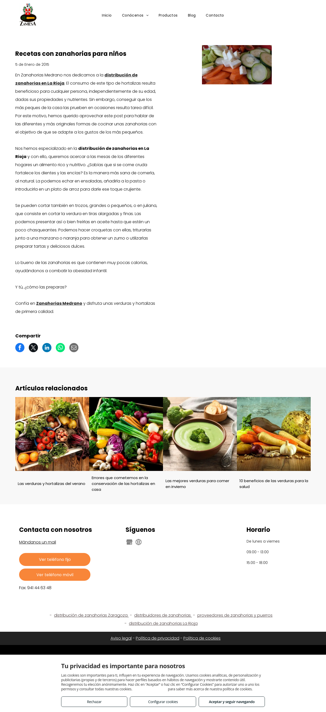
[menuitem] (107, 16)
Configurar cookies (163, 701)
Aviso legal (121, 638)
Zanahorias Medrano (59, 303)
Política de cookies (202, 638)
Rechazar (94, 701)
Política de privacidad (157, 638)
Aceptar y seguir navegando (231, 701)
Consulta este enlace (150, 689)
